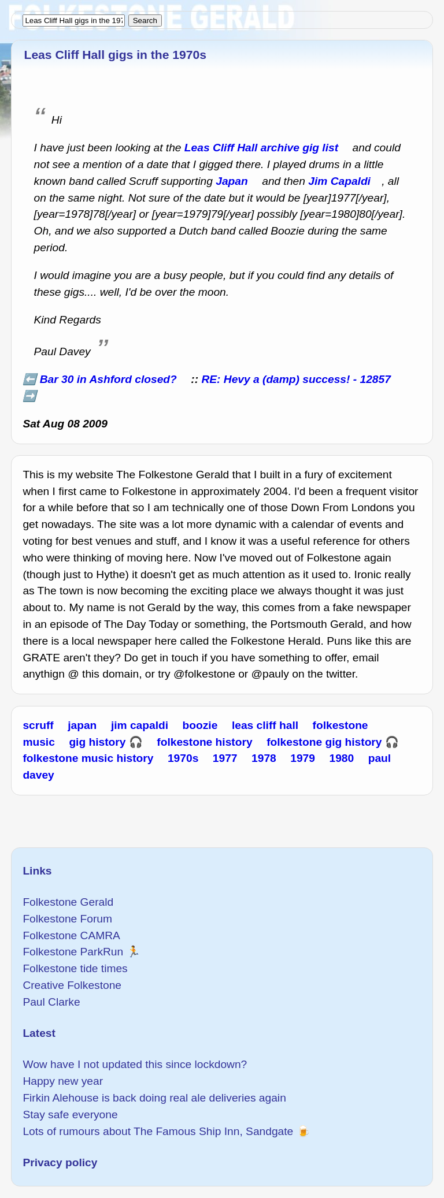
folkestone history (204, 742)
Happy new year (63, 1081)
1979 (302, 758)
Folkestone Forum (67, 919)
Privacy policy (60, 1162)
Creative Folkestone (72, 985)
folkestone (340, 725)
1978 (263, 758)
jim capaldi (139, 725)
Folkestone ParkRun (73, 952)
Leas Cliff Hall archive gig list (261, 148)
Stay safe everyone (70, 1114)
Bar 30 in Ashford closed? (108, 379)
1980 (342, 758)
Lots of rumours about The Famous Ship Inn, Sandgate (158, 1131)
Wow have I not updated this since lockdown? (135, 1064)
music (38, 742)
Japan (231, 181)
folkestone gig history (324, 742)
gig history (97, 742)
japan (82, 725)
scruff (38, 725)
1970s (183, 758)
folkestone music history (88, 758)
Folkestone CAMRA (71, 935)
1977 (225, 758)
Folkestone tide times (75, 968)
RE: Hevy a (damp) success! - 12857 (295, 379)
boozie (200, 725)
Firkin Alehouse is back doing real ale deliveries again (154, 1098)
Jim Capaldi (339, 181)
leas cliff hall (265, 725)
